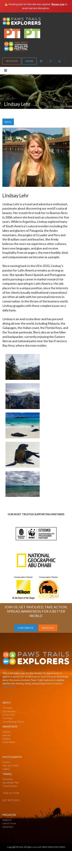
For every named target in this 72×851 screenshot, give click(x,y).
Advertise (7, 826)
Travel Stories (9, 785)
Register (7, 819)
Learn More (8, 686)
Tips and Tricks (10, 765)
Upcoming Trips (10, 782)
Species (6, 735)
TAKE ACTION (10, 792)
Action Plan (8, 714)
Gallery (6, 768)
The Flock (7, 718)
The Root (7, 707)
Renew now (58, 4)
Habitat (6, 738)
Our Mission (8, 711)
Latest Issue (9, 823)
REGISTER (12, 61)
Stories (6, 762)
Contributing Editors (13, 721)
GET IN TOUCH (11, 800)
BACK (8, 121)
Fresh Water (9, 742)
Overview (7, 779)
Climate (6, 731)
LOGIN (29, 61)
